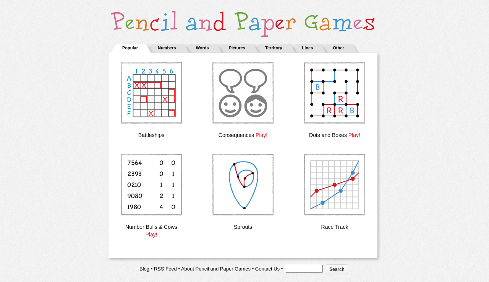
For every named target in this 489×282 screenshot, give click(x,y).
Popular (130, 48)
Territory (273, 48)
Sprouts (243, 227)
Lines (307, 48)
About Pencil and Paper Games (216, 269)
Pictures (237, 48)
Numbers (167, 48)
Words (202, 48)
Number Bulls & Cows (151, 227)
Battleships (151, 135)
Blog (144, 269)
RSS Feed (165, 269)
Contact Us (267, 269)
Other (338, 48)
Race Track (334, 227)
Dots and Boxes (328, 135)
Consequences (236, 135)
